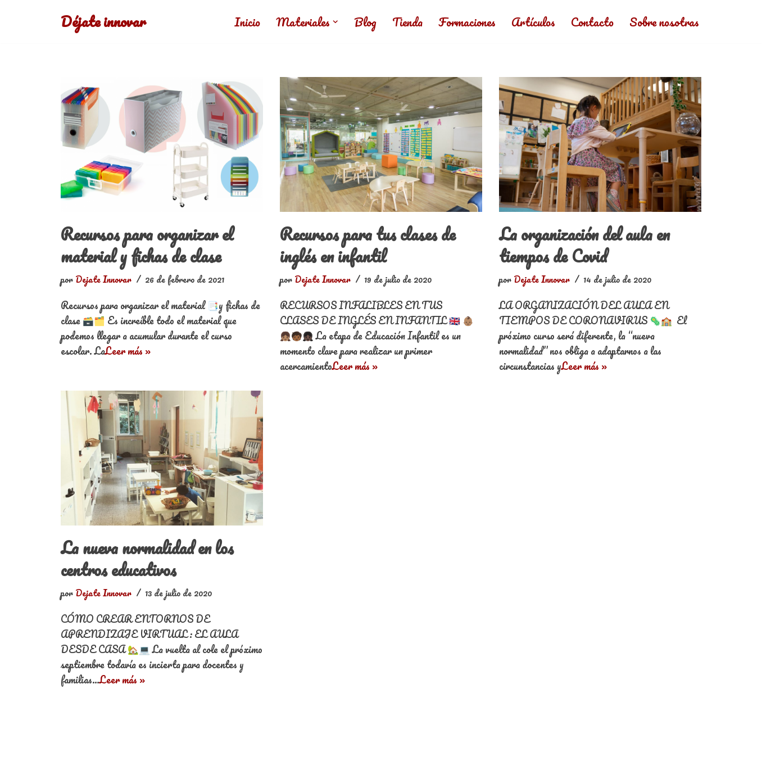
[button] (333, 22)
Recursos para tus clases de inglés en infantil (370, 245)
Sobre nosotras (664, 22)
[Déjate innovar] (103, 21)
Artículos (532, 22)
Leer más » (128, 351)
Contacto (591, 22)
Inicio (245, 22)
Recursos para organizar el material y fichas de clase (150, 245)
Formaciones (466, 22)
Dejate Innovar (103, 279)
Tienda (405, 22)
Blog (363, 22)
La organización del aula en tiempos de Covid (588, 245)
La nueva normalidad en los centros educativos (149, 559)
